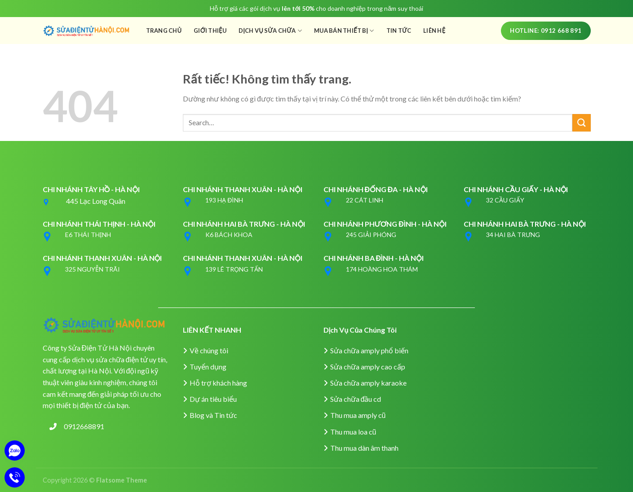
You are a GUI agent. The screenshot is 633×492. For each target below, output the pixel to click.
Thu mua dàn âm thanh (364, 448)
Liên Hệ (434, 30)
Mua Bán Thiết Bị (344, 30)
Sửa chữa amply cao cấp (367, 366)
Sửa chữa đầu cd (355, 399)
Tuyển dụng (208, 366)
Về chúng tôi (209, 350)
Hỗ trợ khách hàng (218, 382)
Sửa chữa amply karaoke (368, 382)
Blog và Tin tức (213, 415)
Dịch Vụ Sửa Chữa (270, 30)
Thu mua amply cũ (358, 415)
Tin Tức (399, 30)
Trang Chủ (164, 30)
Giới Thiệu (210, 30)
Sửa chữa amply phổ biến (369, 350)
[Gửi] (581, 123)
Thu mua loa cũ (353, 431)
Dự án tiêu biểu (213, 399)
